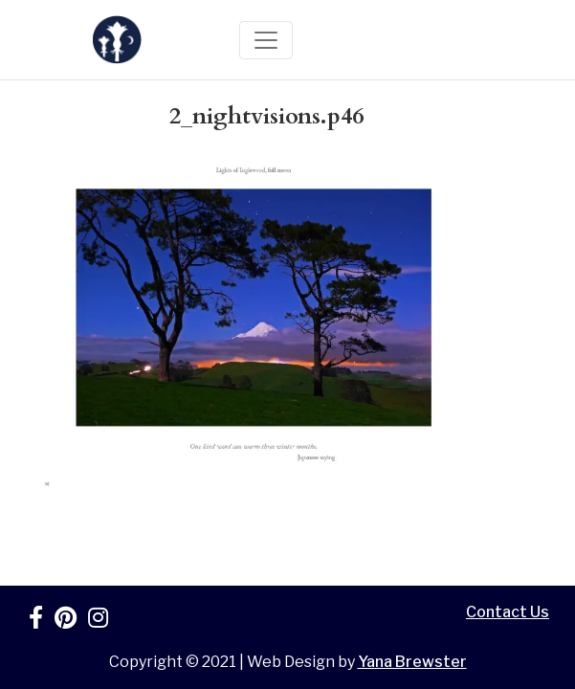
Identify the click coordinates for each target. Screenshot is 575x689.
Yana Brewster (412, 662)
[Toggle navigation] (266, 40)
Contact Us (507, 612)
